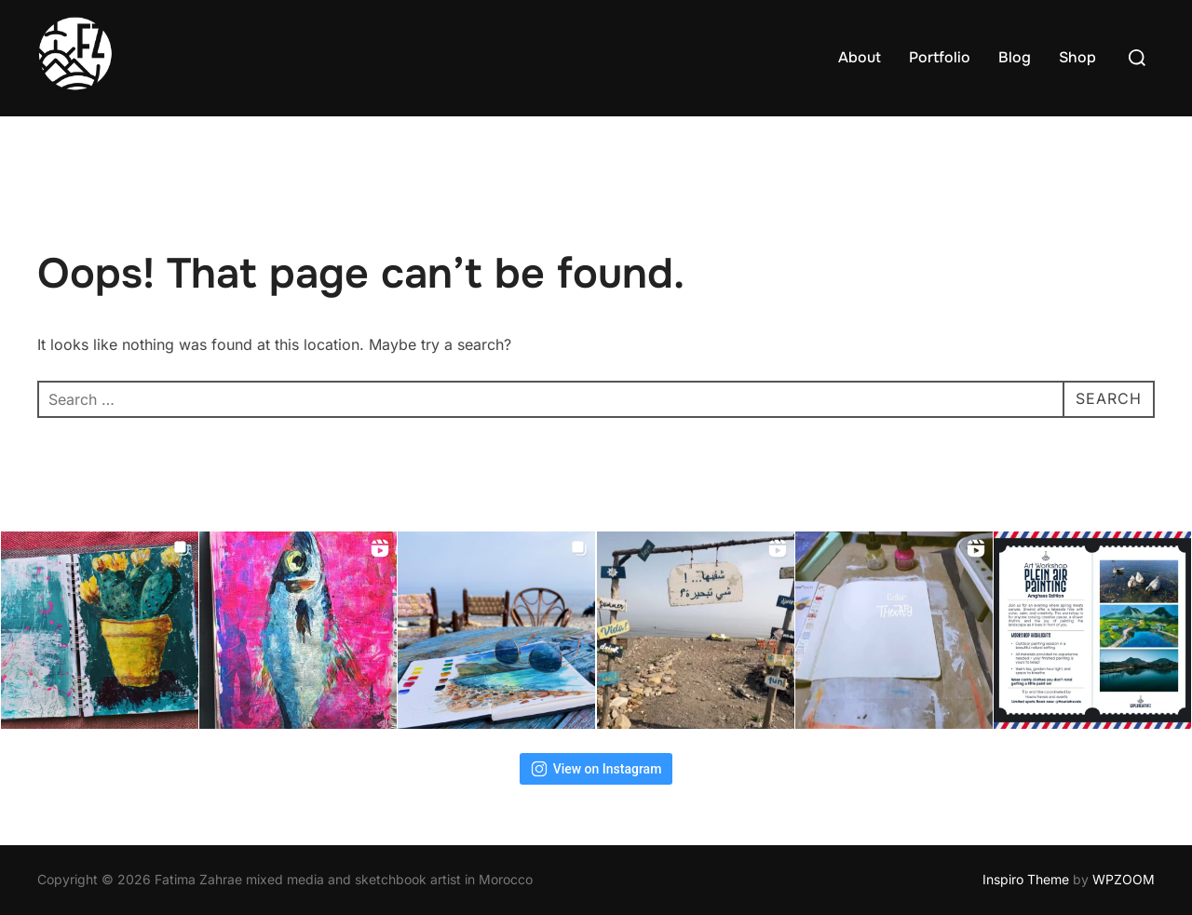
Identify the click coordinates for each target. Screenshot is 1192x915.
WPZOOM (1123, 879)
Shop (1077, 57)
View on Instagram (596, 768)
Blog (1014, 57)
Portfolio (939, 57)
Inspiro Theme (1025, 879)
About (859, 57)
